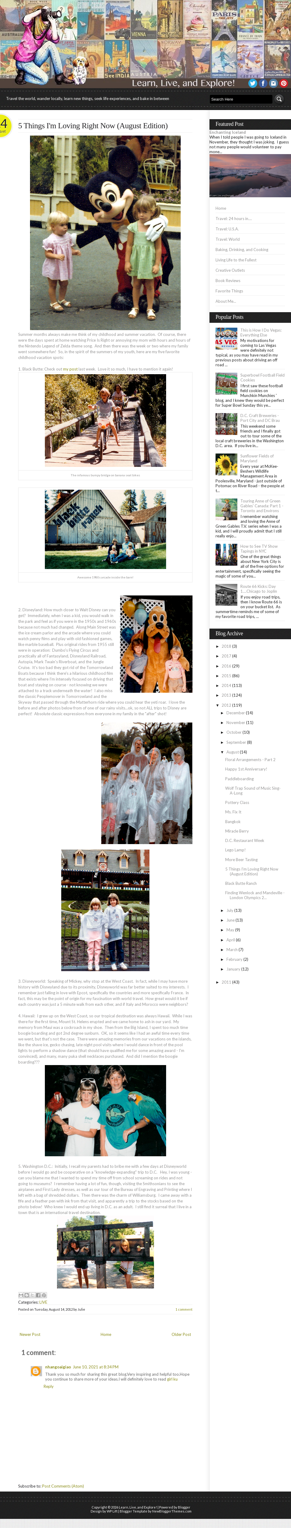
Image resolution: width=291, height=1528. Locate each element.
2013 (226, 695)
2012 (226, 705)
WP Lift (112, 1511)
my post (70, 369)
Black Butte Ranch (241, 883)
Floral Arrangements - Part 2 (250, 759)
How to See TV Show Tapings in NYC (259, 549)
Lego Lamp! (235, 849)
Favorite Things (229, 290)
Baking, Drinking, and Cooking (242, 249)
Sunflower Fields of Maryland (257, 458)
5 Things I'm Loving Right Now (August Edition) (93, 125)
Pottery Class (237, 802)
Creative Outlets (230, 270)
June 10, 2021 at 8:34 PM (96, 1366)
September (236, 742)
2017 (226, 656)
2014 (226, 685)
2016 (226, 666)
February (234, 959)
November (235, 722)
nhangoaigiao (58, 1366)
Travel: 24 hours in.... (234, 218)
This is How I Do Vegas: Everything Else (261, 332)
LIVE (43, 1302)
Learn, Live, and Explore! (138, 1507)
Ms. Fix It (233, 811)
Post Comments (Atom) (63, 1486)
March (232, 949)
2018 (226, 646)
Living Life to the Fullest (236, 259)
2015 (226, 675)
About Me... (226, 301)
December (235, 712)
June (230, 920)
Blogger (184, 1507)
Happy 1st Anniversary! (246, 769)
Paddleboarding (239, 778)
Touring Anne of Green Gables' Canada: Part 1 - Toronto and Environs (261, 505)
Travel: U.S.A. (227, 228)
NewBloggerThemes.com (172, 1511)
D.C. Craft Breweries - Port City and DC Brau (260, 418)
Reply (49, 1386)
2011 (226, 982)
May (230, 929)
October (234, 732)
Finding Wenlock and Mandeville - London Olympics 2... (255, 895)
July (229, 910)
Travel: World (228, 239)
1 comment (184, 1309)
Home (106, 1334)
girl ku (172, 1379)
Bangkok (233, 821)
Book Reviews (228, 280)
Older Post (181, 1334)
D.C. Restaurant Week (244, 840)
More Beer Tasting (241, 859)
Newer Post (30, 1334)
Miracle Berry (237, 831)
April (230, 939)
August (232, 752)
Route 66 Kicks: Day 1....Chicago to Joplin (258, 589)
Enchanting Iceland (227, 132)
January (233, 969)
